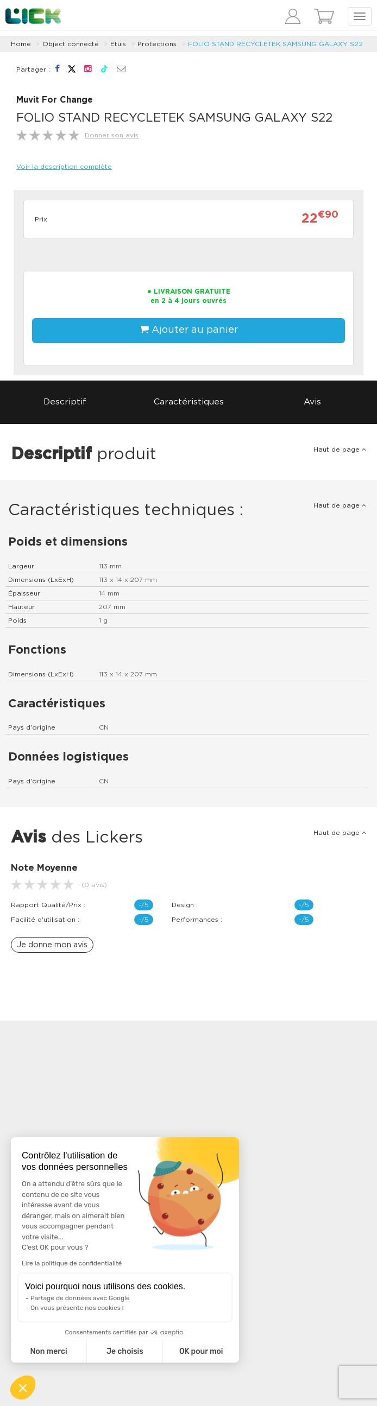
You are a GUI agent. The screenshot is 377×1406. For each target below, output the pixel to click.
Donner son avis (112, 135)
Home (21, 44)
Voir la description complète (64, 166)
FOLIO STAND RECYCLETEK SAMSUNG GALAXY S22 (275, 44)
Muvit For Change (54, 100)
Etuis (118, 44)
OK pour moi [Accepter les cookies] (201, 1351)
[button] (23, 1388)
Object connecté (70, 44)
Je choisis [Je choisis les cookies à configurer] (124, 1351)
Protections (157, 44)
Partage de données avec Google (80, 1298)
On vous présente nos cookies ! (77, 1308)
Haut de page (339, 449)
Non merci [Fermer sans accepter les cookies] (48, 1351)
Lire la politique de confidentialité (72, 1263)
